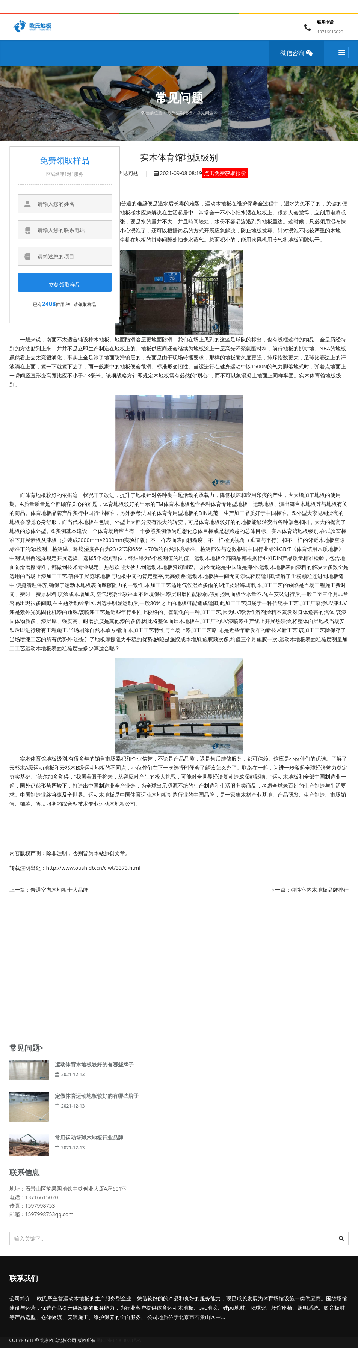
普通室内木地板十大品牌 (59, 889)
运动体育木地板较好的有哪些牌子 (94, 1064)
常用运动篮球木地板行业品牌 (89, 1137)
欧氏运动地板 (180, 112)
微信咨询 (299, 57)
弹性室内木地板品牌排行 (320, 889)
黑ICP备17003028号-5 (119, 1340)
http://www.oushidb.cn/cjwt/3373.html (93, 867)
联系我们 (23, 1278)
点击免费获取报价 (225, 173)
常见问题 (205, 112)
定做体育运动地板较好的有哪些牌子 (97, 1095)
